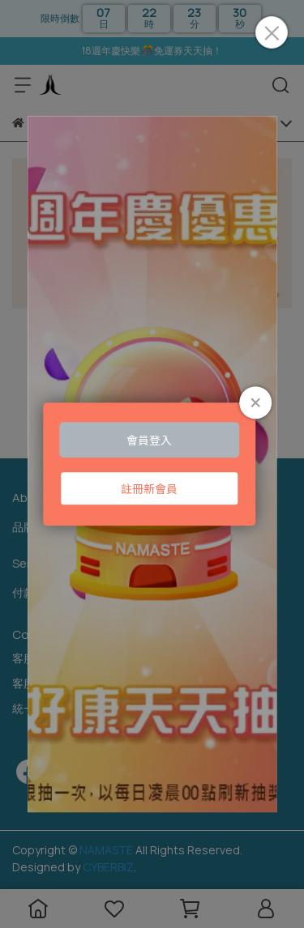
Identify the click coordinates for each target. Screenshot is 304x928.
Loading (152, 464)
